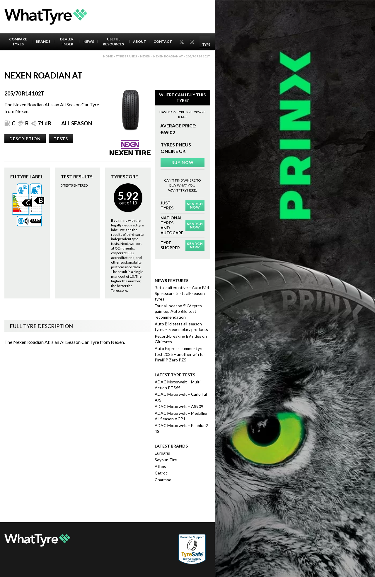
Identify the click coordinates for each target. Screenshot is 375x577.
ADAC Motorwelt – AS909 (179, 406)
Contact (163, 41)
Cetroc (161, 472)
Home (108, 56)
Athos (160, 466)
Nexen (145, 56)
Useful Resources (113, 41)
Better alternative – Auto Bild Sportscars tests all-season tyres (182, 293)
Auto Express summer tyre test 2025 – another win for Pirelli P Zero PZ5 (180, 354)
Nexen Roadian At (168, 56)
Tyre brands (126, 56)
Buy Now (182, 162)
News (88, 41)
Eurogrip (162, 452)
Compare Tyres (18, 41)
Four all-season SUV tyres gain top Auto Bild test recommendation (178, 311)
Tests (61, 138)
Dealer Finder (67, 41)
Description (25, 138)
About (139, 41)
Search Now (195, 205)
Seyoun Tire (166, 459)
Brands (43, 41)
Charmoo (163, 479)
